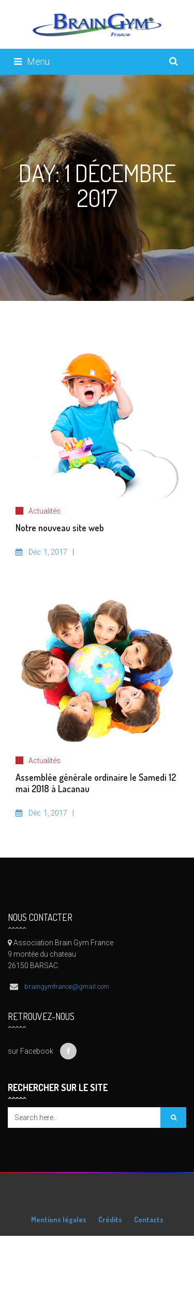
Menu (32, 61)
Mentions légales (58, 1219)
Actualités (44, 511)
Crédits (110, 1219)
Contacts (148, 1219)
